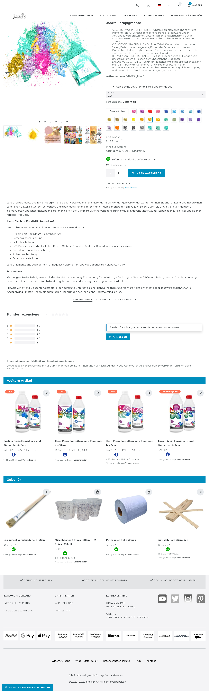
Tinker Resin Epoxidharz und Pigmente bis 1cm (176, 443)
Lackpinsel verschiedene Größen (24, 540)
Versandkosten (131, 188)
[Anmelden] (137, 5)
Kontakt (151, 661)
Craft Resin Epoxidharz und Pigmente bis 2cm (129, 443)
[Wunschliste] (179, 5)
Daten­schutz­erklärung (116, 661)
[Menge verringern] (123, 173)
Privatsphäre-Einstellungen (27, 687)
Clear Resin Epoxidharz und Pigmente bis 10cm (78, 443)
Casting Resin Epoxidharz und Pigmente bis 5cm (22, 443)
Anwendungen (80, 15)
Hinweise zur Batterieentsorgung (120, 605)
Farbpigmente (154, 15)
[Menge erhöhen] (118, 173)
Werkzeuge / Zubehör (186, 15)
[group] (27, 412)
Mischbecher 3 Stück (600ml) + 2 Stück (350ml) (75, 542)
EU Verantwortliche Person (116, 299)
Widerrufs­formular (86, 661)
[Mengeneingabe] (110, 173)
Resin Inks (130, 15)
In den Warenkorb (146, 173)
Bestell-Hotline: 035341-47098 (106, 580)
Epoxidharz (108, 15)
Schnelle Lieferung (38, 580)
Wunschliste (119, 183)
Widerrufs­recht (61, 661)
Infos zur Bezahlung (18, 610)
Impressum (62, 610)
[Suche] (169, 5)
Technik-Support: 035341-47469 (175, 580)
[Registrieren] (149, 5)
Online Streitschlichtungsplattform (127, 616)
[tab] (82, 299)
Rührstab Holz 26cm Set (173, 540)
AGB (138, 661)
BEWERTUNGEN (82, 299)
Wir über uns (64, 603)
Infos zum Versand (16, 603)
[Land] (159, 5)
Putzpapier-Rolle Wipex (121, 540)
